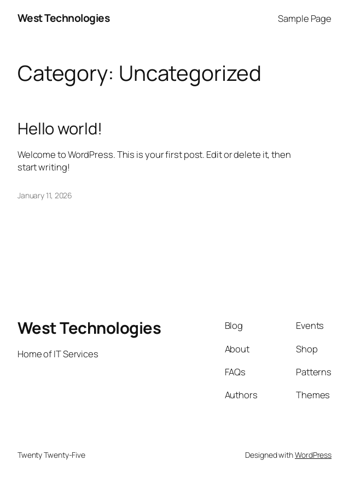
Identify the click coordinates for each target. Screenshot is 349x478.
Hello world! (60, 129)
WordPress (313, 455)
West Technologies (64, 17)
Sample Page (304, 18)
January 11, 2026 (45, 195)
